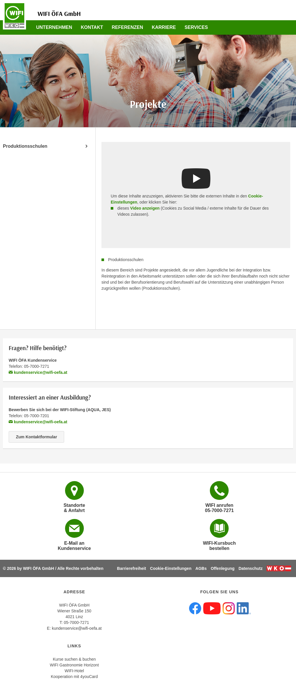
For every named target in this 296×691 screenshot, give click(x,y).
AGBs (201, 568)
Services (196, 27)
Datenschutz (250, 568)
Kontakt (92, 27)
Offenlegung (222, 568)
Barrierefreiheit (131, 568)
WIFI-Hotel (74, 670)
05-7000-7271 (76, 622)
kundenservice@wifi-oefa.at (38, 372)
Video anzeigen (145, 208)
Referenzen (127, 27)
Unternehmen (54, 27)
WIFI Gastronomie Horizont (74, 665)
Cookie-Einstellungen (170, 568)
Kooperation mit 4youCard (74, 676)
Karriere (164, 27)
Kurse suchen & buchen (74, 659)
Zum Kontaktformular (36, 437)
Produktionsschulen (25, 146)
